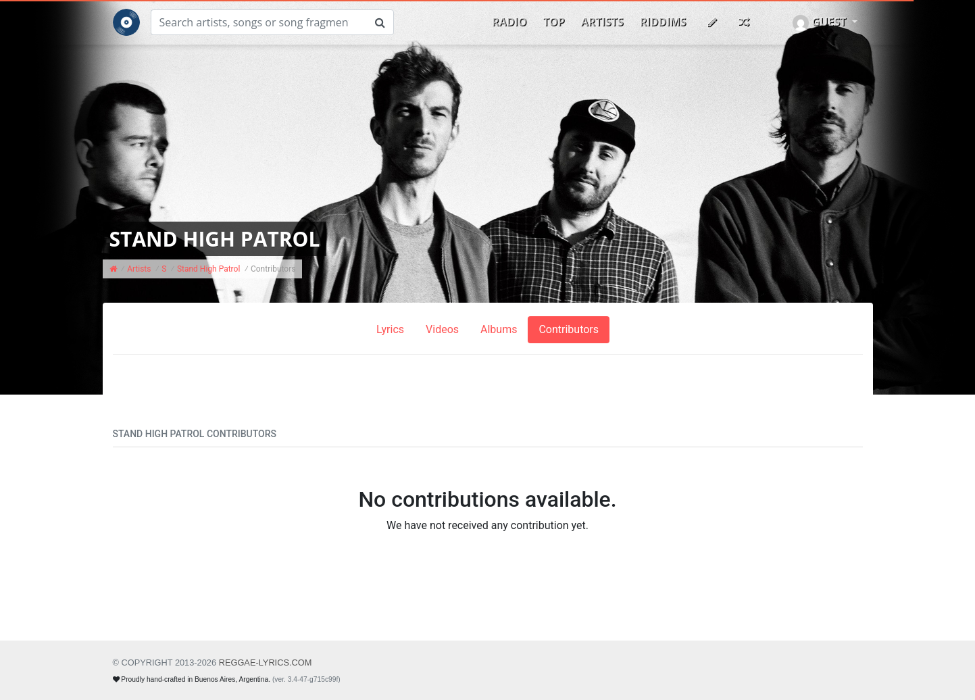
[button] (824, 22)
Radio (509, 21)
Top (554, 21)
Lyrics (390, 329)
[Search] (259, 22)
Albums (498, 329)
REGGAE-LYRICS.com (265, 662)
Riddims (663, 21)
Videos (442, 329)
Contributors (569, 329)
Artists (602, 21)
